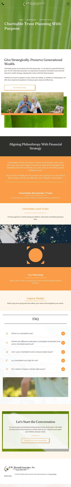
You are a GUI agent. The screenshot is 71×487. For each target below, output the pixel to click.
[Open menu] (68, 3)
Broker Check (8, 476)
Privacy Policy (52, 474)
